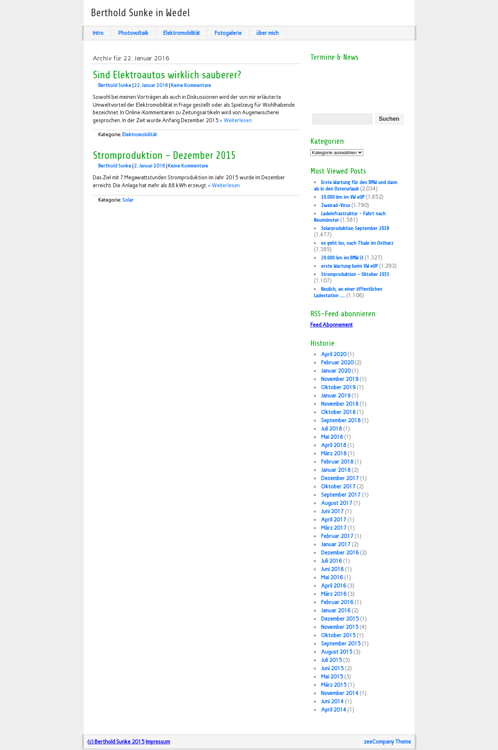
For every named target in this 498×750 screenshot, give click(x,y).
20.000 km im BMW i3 (342, 258)
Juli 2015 (331, 660)
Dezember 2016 (340, 552)
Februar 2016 (337, 602)
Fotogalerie (228, 33)
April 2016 (333, 586)
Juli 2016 (331, 561)
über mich (267, 33)
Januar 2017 (336, 544)
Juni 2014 (332, 701)
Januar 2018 (336, 470)
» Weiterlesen (236, 120)
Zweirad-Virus (335, 205)
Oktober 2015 (338, 635)
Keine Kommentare (191, 85)
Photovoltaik (133, 33)
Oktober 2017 (338, 486)
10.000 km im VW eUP (343, 197)
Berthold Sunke (114, 85)
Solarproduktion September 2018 (355, 228)
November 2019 (339, 379)
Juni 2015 (332, 668)
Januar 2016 (336, 610)
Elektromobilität (181, 33)
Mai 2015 (332, 676)
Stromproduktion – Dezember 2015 (164, 155)
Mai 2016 (332, 577)
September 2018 (341, 420)
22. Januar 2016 (151, 85)
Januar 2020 (336, 371)
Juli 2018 (331, 428)
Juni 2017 (332, 511)
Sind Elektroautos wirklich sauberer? (167, 75)
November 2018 (339, 404)
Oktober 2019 (338, 387)
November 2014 (339, 693)
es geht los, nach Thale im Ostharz (357, 243)
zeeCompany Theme (387, 742)
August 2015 (336, 652)
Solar (127, 200)
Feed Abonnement (331, 325)
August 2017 (336, 503)
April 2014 (333, 710)
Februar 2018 (337, 462)
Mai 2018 (332, 437)
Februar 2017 (337, 536)
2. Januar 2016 (149, 166)
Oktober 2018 (338, 412)
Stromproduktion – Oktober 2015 (355, 274)
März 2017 (334, 528)
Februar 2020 (337, 362)
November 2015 (339, 627)
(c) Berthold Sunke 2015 (116, 742)
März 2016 (334, 594)
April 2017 (333, 519)
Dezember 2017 (340, 478)
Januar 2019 (336, 395)
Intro (98, 33)
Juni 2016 (332, 569)
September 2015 (341, 643)
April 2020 (333, 354)
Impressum (158, 742)
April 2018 (333, 445)
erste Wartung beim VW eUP (349, 266)
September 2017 (341, 495)
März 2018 (334, 453)
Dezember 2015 (340, 619)
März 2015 (334, 685)
